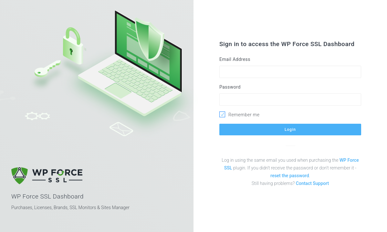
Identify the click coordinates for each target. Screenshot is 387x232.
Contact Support (312, 183)
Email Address (234, 59)
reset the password (289, 175)
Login (290, 129)
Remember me (243, 114)
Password (230, 87)
